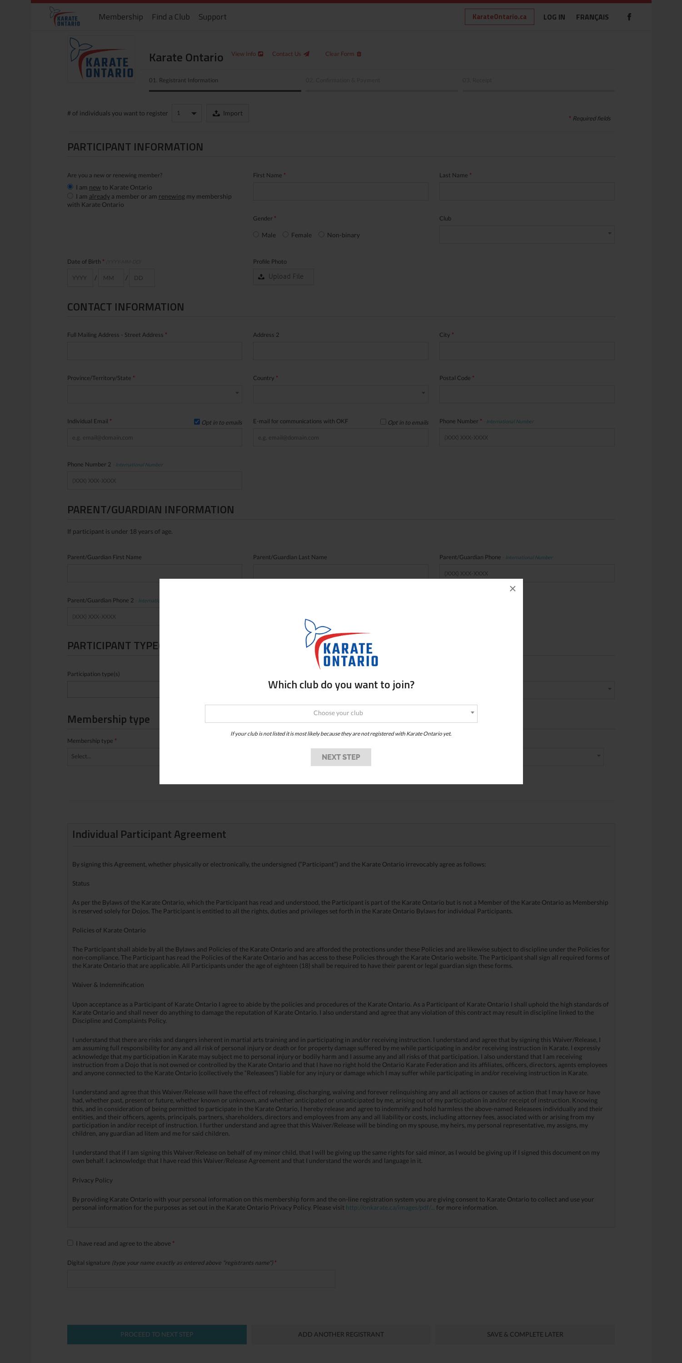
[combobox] (341, 714)
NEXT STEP (341, 757)
